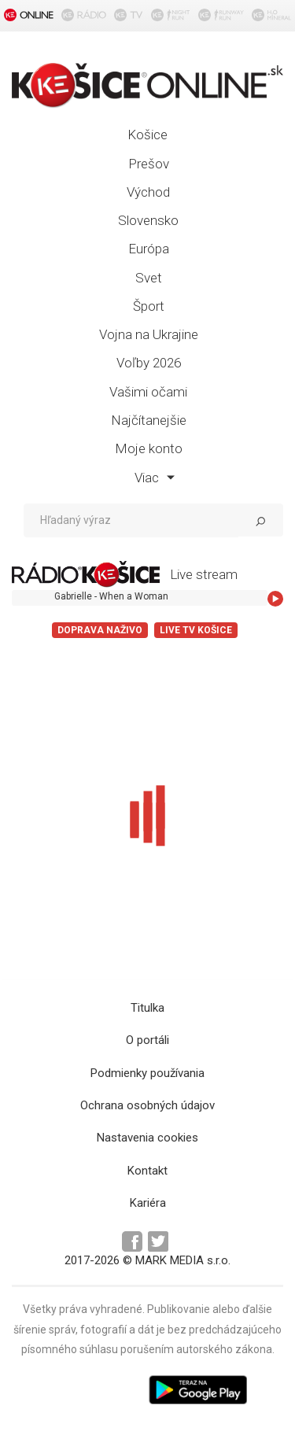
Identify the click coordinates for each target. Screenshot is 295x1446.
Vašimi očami (148, 392)
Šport (148, 306)
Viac (155, 477)
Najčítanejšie (148, 420)
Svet (148, 278)
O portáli (147, 1040)
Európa (148, 248)
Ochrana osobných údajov (147, 1105)
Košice (147, 134)
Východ (148, 192)
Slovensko (148, 220)
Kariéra (148, 1203)
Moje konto (149, 448)
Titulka (147, 1008)
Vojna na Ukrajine (148, 334)
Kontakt (147, 1171)
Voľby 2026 (148, 363)
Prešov (148, 164)
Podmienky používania (147, 1073)
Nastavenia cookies (147, 1138)
